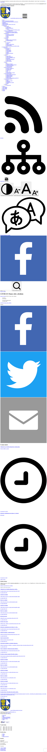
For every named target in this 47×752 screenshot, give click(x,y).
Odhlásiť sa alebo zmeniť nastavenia (5, 587)
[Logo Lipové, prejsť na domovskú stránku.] (11, 18)
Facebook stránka (3, 750)
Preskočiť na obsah (3, 6)
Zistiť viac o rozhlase (9, 585)
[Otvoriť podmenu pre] (4, 20)
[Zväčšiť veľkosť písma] (35, 193)
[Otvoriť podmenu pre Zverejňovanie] (7, 46)
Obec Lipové (8, 712)
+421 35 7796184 (3, 747)
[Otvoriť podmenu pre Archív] (4, 86)
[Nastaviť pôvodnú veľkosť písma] (26, 189)
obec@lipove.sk (2, 749)
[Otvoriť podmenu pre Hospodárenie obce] (10, 48)
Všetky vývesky (2, 579)
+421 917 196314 (3, 748)
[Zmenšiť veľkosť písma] (17, 191)
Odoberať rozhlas (3, 585)
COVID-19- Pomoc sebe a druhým (5, 302)
